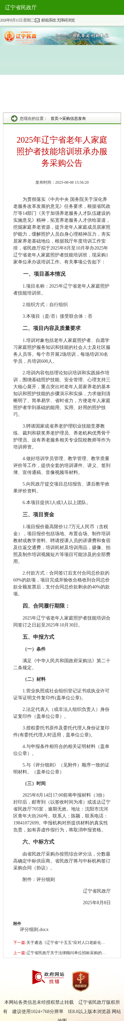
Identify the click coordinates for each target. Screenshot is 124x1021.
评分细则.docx (34, 929)
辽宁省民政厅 (21, 7)
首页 (55, 118)
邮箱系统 (48, 20)
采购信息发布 (74, 118)
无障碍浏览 (66, 20)
